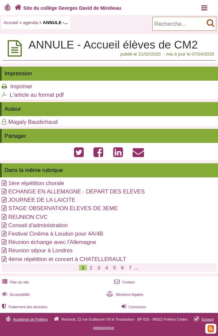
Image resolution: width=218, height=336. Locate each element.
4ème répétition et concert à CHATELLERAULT (67, 259)
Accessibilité (15, 294)
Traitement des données (24, 307)
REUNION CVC (28, 217)
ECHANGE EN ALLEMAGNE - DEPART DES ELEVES (76, 191)
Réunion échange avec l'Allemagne (52, 242)
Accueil (11, 22)
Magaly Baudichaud (33, 122)
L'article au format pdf (37, 95)
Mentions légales (124, 294)
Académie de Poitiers (30, 319)
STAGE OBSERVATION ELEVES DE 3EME (63, 208)
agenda (30, 22)
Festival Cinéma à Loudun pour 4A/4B (55, 234)
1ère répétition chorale (36, 183)
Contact (124, 282)
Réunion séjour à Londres (40, 250)
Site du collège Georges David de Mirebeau (67, 8)
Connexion (133, 307)
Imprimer (21, 86)
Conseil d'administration (38, 225)
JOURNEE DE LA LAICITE (42, 200)
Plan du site (15, 282)
